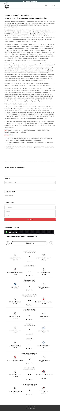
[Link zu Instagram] (54, 5)
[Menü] (46, 5)
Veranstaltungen (8, 195)
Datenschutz (32, 408)
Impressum (27, 408)
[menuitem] (46, 5)
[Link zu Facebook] (52, 5)
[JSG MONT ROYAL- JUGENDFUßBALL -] (24, 5)
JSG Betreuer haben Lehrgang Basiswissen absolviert (25, 18)
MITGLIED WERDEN (30, 1)
